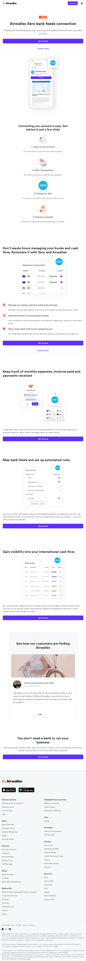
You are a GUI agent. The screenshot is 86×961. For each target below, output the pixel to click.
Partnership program (51, 863)
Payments (5, 903)
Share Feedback (50, 896)
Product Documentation (53, 831)
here (56, 946)
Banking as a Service (51, 803)
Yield (3, 814)
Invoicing (5, 878)
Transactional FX (8, 907)
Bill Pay (4, 836)
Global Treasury (49, 807)
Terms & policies (50, 853)
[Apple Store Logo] (9, 790)
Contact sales (43, 48)
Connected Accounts (9, 896)
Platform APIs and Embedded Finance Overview (19, 892)
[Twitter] (6, 929)
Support (47, 892)
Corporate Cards (8, 828)
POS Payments (7, 864)
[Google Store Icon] (26, 790)
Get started (72, 3)
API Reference (49, 835)
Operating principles (51, 849)
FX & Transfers (7, 811)
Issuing (4, 914)
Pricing (46, 821)
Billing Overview (8, 874)
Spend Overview (8, 825)
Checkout (5, 853)
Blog (45, 877)
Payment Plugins (8, 857)
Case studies (48, 881)
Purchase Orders (8, 839)
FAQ (45, 888)
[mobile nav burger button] (81, 3)
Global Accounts (8, 807)
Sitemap (32, 925)
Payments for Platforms (52, 811)
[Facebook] (3, 929)
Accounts (5, 899)
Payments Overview (9, 850)
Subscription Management (11, 882)
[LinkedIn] (10, 929)
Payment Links (7, 861)
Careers (47, 860)
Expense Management (10, 832)
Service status (49, 899)
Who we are (48, 845)
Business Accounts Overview (12, 803)
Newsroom (48, 885)
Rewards (47, 867)
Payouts (5, 910)
